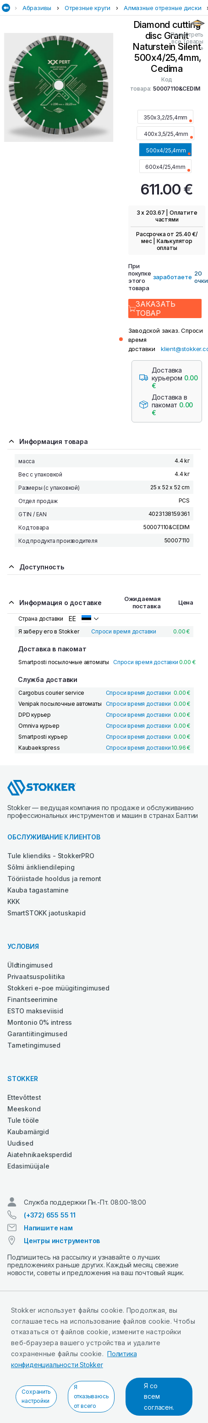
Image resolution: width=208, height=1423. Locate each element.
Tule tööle (23, 1120)
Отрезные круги (87, 7)
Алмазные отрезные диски (162, 7)
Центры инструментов (62, 1240)
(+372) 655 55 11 (50, 1215)
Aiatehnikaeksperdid (39, 1154)
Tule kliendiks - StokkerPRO (50, 856)
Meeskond (23, 1109)
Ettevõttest (24, 1097)
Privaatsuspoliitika (36, 976)
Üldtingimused (29, 965)
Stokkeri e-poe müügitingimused (58, 988)
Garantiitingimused (37, 1034)
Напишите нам (48, 1228)
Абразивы (36, 7)
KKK (13, 901)
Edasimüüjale (28, 1166)
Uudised (20, 1143)
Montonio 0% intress (39, 1022)
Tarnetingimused (33, 1045)
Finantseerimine (32, 999)
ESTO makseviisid (35, 1011)
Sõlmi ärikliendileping (41, 867)
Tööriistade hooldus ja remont (54, 878)
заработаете (172, 277)
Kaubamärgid (28, 1132)
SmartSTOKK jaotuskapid (46, 913)
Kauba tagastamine (38, 890)
